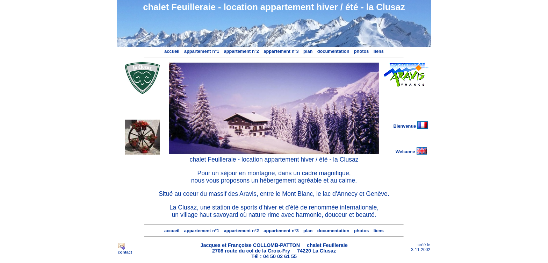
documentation (333, 51)
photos (361, 51)
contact (125, 252)
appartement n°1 (201, 51)
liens (379, 51)
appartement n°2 (241, 51)
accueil (171, 51)
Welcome (405, 151)
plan (307, 51)
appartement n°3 (281, 51)
